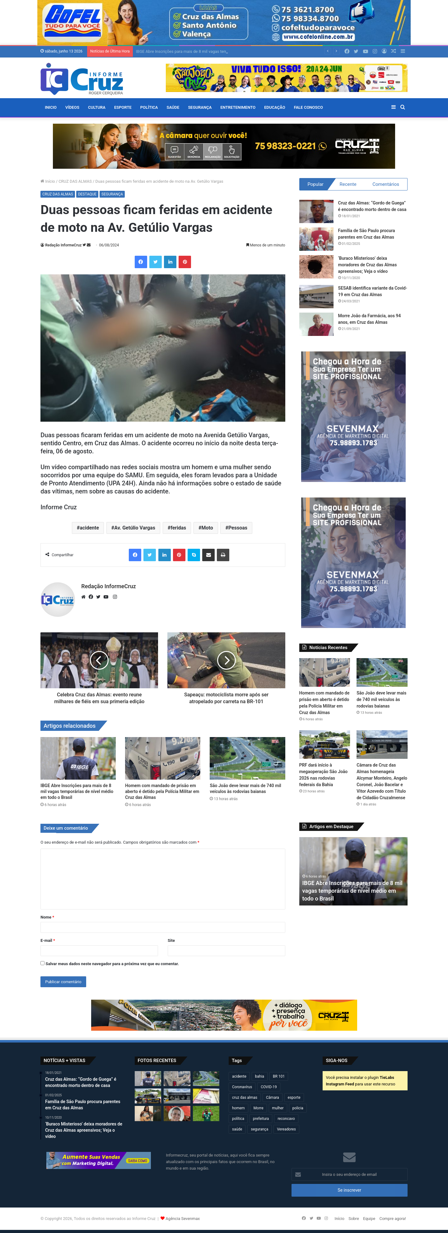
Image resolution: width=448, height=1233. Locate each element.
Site (171, 940)
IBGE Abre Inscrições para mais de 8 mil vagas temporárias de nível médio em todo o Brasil (76, 791)
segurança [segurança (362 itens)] (259, 1129)
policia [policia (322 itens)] (297, 1108)
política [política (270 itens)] (238, 1118)
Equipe (369, 1218)
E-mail (47, 940)
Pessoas (237, 528)
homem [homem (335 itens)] (238, 1108)
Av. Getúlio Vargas (134, 528)
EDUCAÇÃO (274, 107)
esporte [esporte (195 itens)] (294, 1097)
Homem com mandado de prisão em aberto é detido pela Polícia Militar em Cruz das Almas (162, 791)
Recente (347, 184)
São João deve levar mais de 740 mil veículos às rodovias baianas (381, 699)
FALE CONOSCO (308, 107)
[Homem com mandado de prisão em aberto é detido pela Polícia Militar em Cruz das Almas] (162, 758)
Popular (315, 184)
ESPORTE (123, 107)
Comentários (385, 184)
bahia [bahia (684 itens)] (259, 1076)
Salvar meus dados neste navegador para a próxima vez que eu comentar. (112, 963)
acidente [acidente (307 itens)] (239, 1076)
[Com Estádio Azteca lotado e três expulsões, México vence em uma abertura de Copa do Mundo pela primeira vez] (206, 1113)
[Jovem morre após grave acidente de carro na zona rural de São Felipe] (177, 1113)
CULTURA (96, 107)
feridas (178, 528)
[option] (353, 871)
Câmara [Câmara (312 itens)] (272, 1097)
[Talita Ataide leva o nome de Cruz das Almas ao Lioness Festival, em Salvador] (148, 1113)
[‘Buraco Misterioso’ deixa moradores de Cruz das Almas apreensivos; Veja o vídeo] (316, 266)
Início (47, 181)
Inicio (51, 107)
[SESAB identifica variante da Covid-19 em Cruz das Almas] (316, 296)
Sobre (353, 1218)
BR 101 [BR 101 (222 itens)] (279, 1076)
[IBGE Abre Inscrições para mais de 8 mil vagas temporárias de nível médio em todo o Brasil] (78, 758)
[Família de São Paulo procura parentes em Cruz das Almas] (316, 239)
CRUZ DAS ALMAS (75, 181)
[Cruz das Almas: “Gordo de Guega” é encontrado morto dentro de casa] (316, 211)
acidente (89, 528)
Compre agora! (392, 1218)
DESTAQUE (87, 194)
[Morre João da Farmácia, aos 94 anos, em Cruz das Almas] (316, 324)
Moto (207, 528)
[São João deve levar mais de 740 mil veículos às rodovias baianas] (247, 758)
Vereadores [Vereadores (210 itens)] (286, 1129)
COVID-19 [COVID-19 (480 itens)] (269, 1087)
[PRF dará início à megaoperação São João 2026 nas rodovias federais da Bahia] (324, 744)
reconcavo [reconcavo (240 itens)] (286, 1118)
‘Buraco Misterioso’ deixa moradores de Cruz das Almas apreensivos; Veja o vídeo (367, 265)
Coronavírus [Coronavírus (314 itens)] (242, 1087)
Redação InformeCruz (63, 245)
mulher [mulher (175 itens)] (278, 1108)
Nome (47, 917)
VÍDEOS (72, 107)
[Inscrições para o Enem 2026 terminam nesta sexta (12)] (206, 1096)
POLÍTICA (149, 107)
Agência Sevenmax (183, 1218)
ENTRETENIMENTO (237, 107)
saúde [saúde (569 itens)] (237, 1129)
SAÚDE (173, 107)
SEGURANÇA (200, 107)
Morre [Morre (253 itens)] (259, 1108)
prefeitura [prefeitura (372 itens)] (261, 1118)
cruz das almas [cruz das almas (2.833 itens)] (244, 1097)
